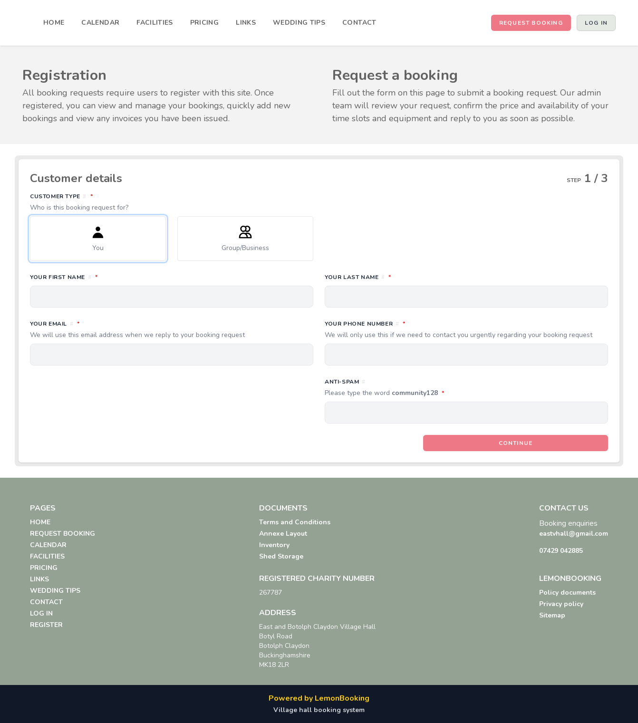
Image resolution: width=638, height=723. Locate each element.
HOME (53, 22)
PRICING (204, 22)
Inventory (274, 544)
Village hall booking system (319, 709)
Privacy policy (561, 603)
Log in (596, 23)
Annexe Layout (283, 533)
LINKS (246, 22)
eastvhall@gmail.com (573, 533)
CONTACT (359, 22)
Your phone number (466, 329)
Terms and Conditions (294, 522)
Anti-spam (427, 388)
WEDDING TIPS (299, 22)
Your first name (106, 276)
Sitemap (552, 615)
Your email (171, 329)
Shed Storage (281, 556)
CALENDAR (100, 22)
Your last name (400, 276)
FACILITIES (154, 22)
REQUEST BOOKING (531, 23)
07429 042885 (561, 550)
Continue (516, 443)
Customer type (319, 202)
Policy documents (567, 592)
